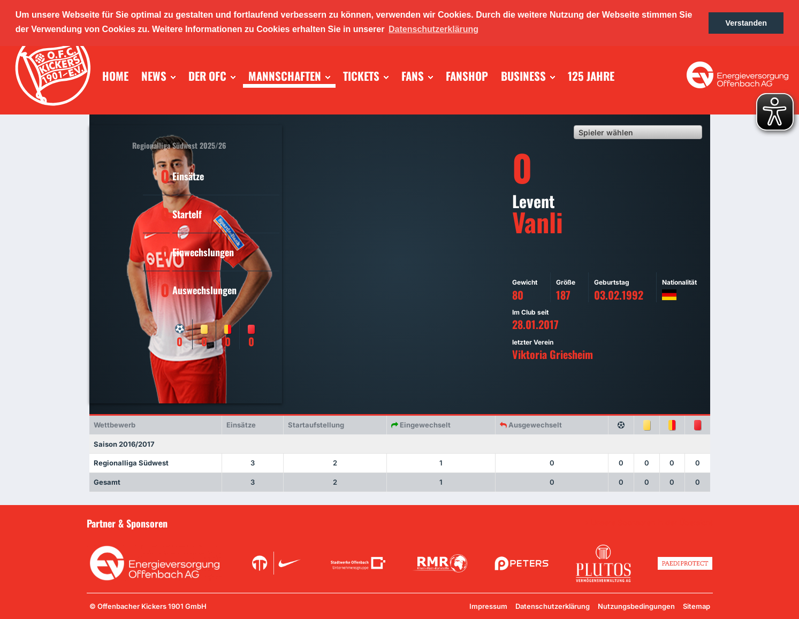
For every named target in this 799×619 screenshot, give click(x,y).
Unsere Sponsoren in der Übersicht (652, 522)
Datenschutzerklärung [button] (433, 29)
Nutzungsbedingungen (636, 606)
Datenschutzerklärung (552, 606)
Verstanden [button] (746, 23)
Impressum (488, 606)
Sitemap (696, 606)
